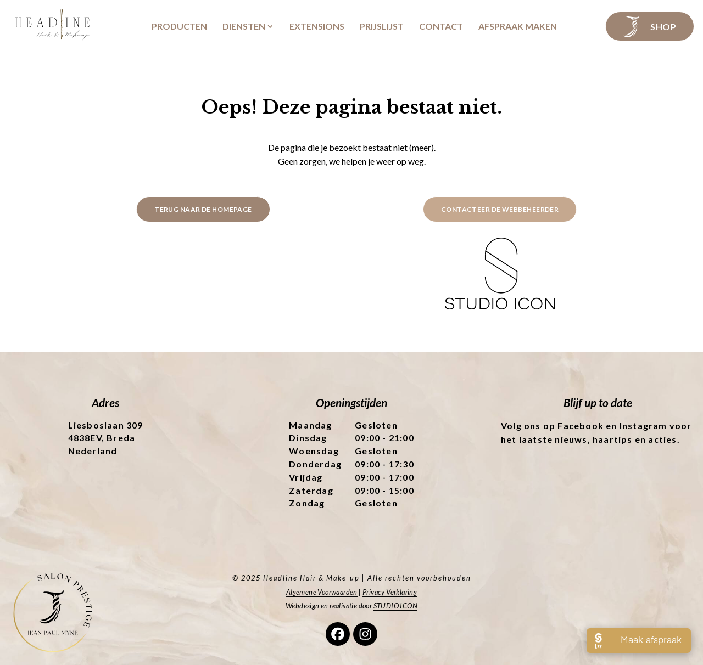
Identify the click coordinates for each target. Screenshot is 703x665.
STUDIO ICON (395, 605)
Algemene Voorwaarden (322, 592)
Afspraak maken (517, 26)
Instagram (643, 425)
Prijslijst (382, 26)
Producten (179, 26)
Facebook (580, 425)
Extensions (316, 26)
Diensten (243, 26)
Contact (441, 26)
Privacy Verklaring (389, 592)
